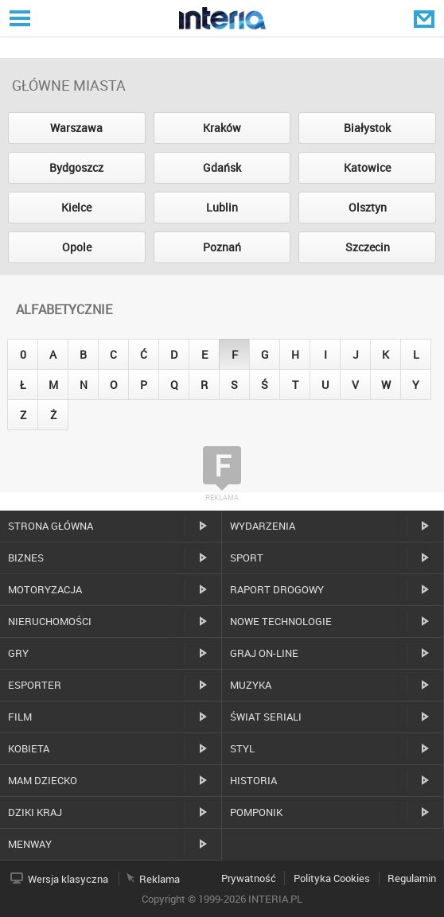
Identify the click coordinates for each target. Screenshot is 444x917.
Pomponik (256, 812)
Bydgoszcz (76, 167)
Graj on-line (264, 653)
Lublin (222, 207)
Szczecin (367, 247)
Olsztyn (368, 207)
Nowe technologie (281, 621)
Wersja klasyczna (68, 879)
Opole (77, 247)
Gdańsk (222, 167)
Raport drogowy (277, 589)
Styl (242, 748)
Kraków (222, 127)
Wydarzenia (262, 526)
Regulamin (412, 878)
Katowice (367, 167)
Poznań (222, 247)
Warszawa (76, 127)
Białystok (367, 127)
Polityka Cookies (332, 878)
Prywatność (248, 878)
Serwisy (18, 18)
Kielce (76, 207)
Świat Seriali (266, 716)
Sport (246, 557)
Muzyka (250, 685)
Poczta (425, 18)
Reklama (159, 879)
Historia (253, 780)
